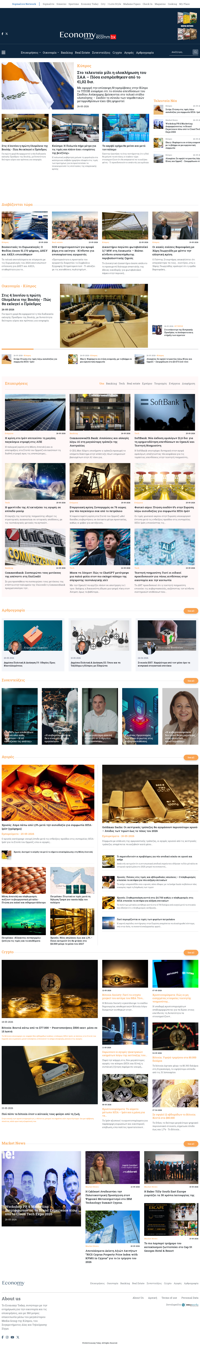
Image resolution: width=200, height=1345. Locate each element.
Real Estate (82, 52)
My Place (184, 3)
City (103, 3)
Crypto (117, 52)
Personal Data (189, 1297)
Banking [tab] (111, 383)
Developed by (182, 1305)
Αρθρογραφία (145, 52)
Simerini (61, 3)
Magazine (160, 3)
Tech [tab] (122, 383)
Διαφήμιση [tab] (188, 383)
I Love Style (114, 3)
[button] (3, 52)
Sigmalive (48, 3)
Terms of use (169, 1297)
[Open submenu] (40, 52)
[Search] (180, 52)
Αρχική (152, 1297)
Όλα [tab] (101, 383)
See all (191, 611)
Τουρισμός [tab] (160, 383)
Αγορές (129, 52)
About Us (138, 1297)
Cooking (172, 3)
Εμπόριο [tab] (147, 383)
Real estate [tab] (133, 383)
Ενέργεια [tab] (174, 383)
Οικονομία (50, 52)
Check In (147, 3)
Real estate (57, 242)
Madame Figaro (131, 3)
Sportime (74, 3)
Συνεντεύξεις (101, 52)
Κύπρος (5, 242)
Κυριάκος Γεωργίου (36, 647)
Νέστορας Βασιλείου (170, 647)
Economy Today (90, 3)
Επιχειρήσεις (29, 52)
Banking (67, 52)
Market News (13, 1143)
